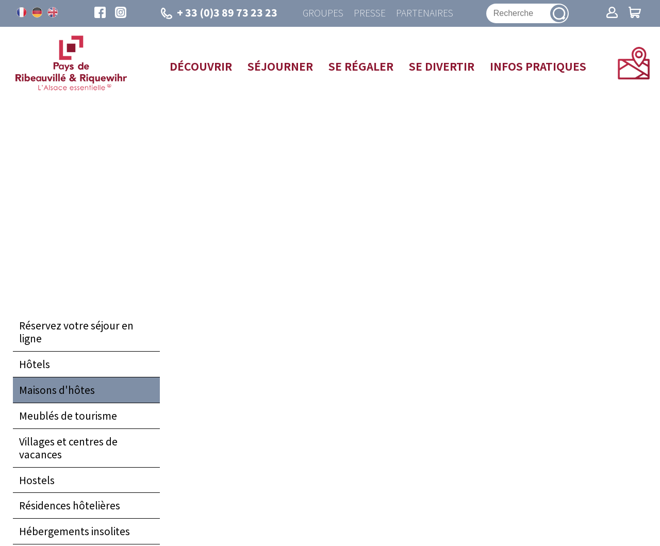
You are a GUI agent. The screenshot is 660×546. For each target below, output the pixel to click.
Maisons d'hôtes (57, 390)
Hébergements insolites (74, 531)
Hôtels (34, 364)
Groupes (323, 13)
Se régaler (360, 66)
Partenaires (424, 13)
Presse (370, 13)
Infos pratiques (538, 66)
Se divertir (441, 66)
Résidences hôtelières (69, 505)
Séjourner (280, 66)
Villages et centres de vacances (68, 447)
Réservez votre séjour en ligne (76, 331)
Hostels (37, 480)
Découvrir (201, 66)
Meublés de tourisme (68, 415)
